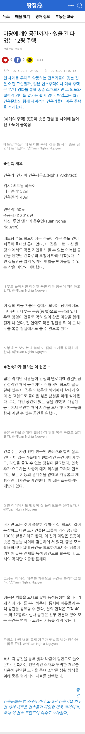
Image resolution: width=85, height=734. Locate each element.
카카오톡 (29, 60)
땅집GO (35, 5)
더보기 (40, 60)
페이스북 (17, 60)
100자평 (5, 60)
